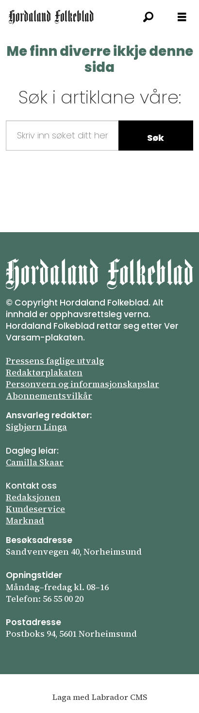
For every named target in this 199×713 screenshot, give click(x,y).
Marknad (25, 520)
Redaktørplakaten (44, 372)
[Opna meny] (182, 17)
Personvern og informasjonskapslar (82, 384)
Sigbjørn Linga (36, 427)
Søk (155, 138)
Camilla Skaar (35, 462)
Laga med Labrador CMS (99, 697)
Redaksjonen (33, 497)
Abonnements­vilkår (49, 396)
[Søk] (148, 17)
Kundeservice (35, 509)
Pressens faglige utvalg (55, 361)
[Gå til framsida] (51, 17)
